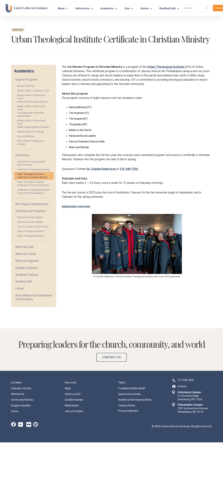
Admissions (82, 8)
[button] (63, 8)
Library (19, 288)
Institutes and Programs (30, 211)
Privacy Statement (128, 410)
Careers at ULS (73, 394)
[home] (27, 8)
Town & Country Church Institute (33, 226)
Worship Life (17, 394)
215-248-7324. (129, 169)
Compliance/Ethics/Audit (131, 388)
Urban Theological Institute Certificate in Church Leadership (33, 183)
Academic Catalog (26, 274)
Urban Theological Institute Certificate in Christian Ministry (32, 176)
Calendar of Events (21, 388)
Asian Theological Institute (30, 231)
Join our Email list (74, 411)
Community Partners (22, 399)
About (61, 8)
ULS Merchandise (74, 399)
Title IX (121, 382)
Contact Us (111, 362)
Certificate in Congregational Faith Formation (31, 163)
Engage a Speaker (26, 267)
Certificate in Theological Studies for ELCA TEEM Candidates (33, 191)
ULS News (16, 382)
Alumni (144, 8)
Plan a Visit (70, 382)
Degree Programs (26, 79)
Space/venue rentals (129, 394)
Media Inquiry (72, 405)
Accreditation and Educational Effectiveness (33, 297)
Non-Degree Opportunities (31, 204)
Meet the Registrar (27, 261)
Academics (107, 8)
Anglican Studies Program (30, 217)
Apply (68, 388)
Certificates (22, 155)
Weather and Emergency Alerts (135, 399)
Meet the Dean (24, 247)
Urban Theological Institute (30, 236)
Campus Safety (126, 405)
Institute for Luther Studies (30, 222)
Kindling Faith (23, 281)
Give (127, 8)
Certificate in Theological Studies (33, 169)
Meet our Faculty (25, 254)
